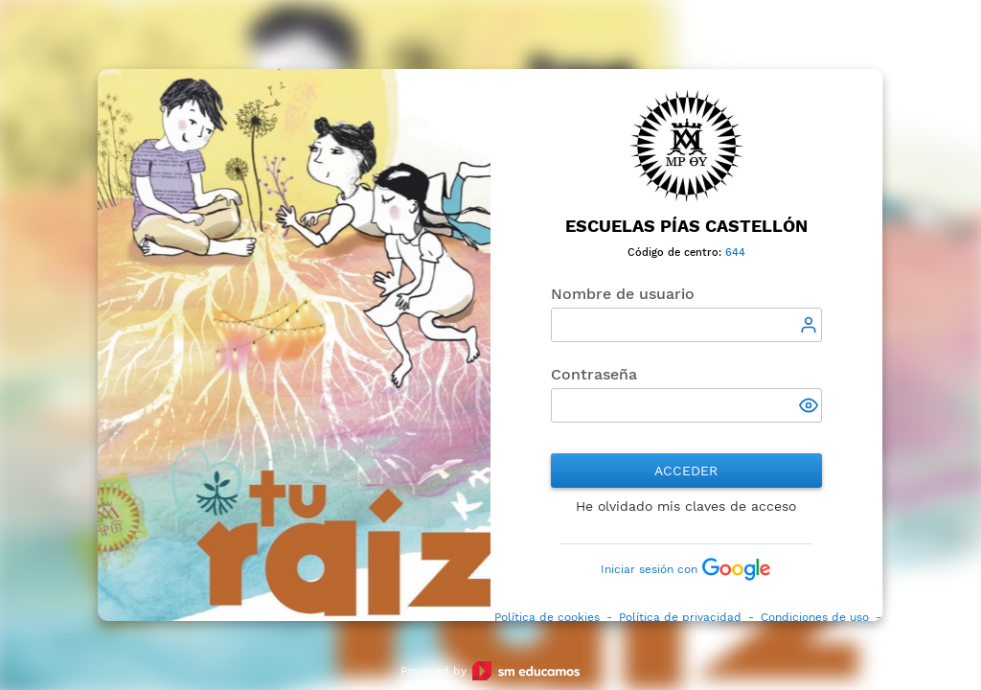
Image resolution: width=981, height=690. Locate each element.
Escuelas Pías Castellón (686, 226)
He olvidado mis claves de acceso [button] (687, 506)
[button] (810, 407)
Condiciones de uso (815, 617)
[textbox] (686, 325)
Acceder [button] (687, 470)
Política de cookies (547, 617)
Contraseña (594, 374)
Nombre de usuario (623, 294)
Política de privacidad (680, 617)
